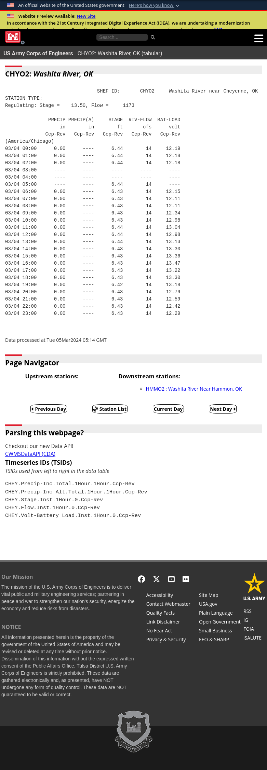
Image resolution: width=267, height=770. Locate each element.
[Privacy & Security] (168, 640)
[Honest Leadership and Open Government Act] (220, 622)
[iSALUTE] (254, 638)
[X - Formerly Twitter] (156, 579)
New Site (86, 16)
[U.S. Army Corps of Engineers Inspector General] (254, 620)
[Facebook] (141, 579)
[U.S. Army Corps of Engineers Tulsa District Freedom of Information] (254, 629)
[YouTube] (171, 579)
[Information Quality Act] (168, 613)
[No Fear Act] (168, 631)
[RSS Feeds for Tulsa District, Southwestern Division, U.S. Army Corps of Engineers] (254, 611)
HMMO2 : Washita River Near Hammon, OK (194, 389)
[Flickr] (186, 579)
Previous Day (48, 409)
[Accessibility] (168, 595)
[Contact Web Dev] (168, 604)
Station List (109, 409)
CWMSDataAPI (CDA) (30, 454)
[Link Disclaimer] (168, 622)
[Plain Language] (220, 613)
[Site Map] (220, 595)
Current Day (168, 409)
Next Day (223, 409)
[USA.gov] (220, 604)
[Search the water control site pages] (122, 37)
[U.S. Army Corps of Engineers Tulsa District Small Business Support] (220, 631)
